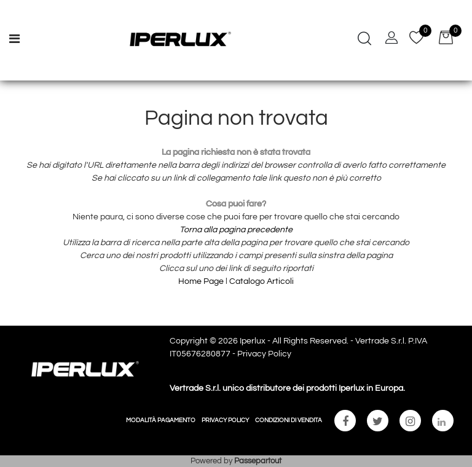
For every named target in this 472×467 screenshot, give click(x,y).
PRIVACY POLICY (225, 420)
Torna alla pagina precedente (236, 230)
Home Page (202, 281)
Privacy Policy (264, 354)
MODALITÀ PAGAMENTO (160, 420)
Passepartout (257, 461)
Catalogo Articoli (261, 281)
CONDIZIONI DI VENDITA (288, 420)
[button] (364, 40)
